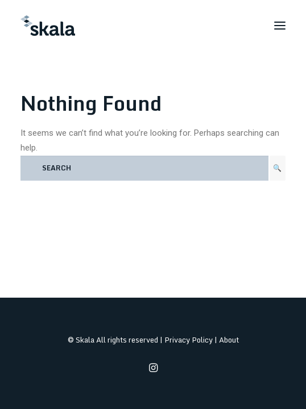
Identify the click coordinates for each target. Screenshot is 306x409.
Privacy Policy (188, 339)
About (229, 339)
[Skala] (47, 25)
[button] (280, 25)
